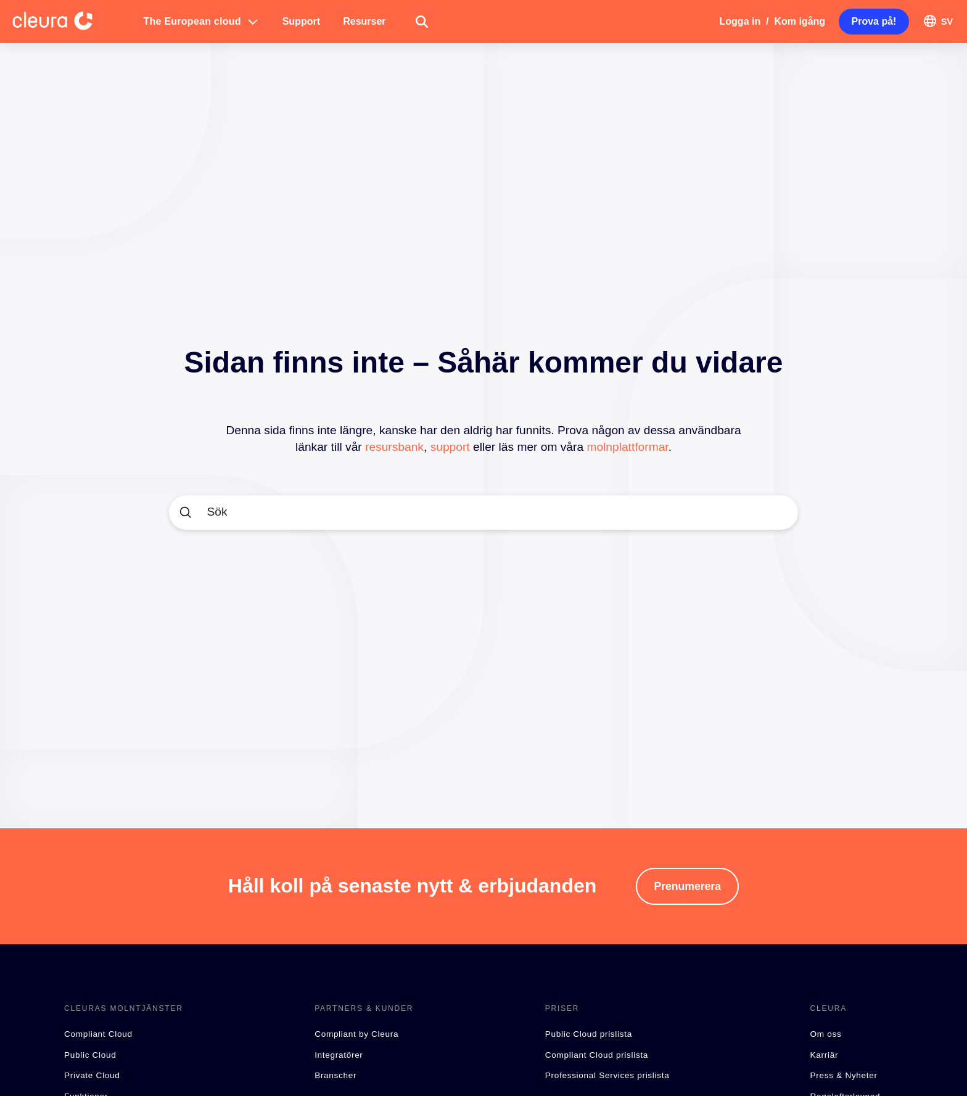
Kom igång (799, 21)
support (450, 446)
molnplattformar (627, 446)
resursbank (394, 446)
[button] (202, 21)
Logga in (740, 21)
